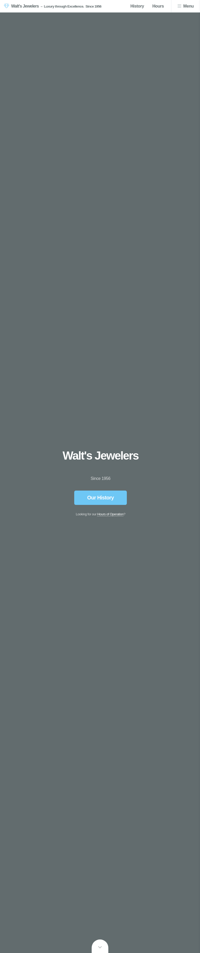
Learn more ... (100, 946)
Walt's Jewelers (25, 6)
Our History (100, 497)
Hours (158, 6)
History (137, 6)
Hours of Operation (110, 514)
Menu (188, 6)
